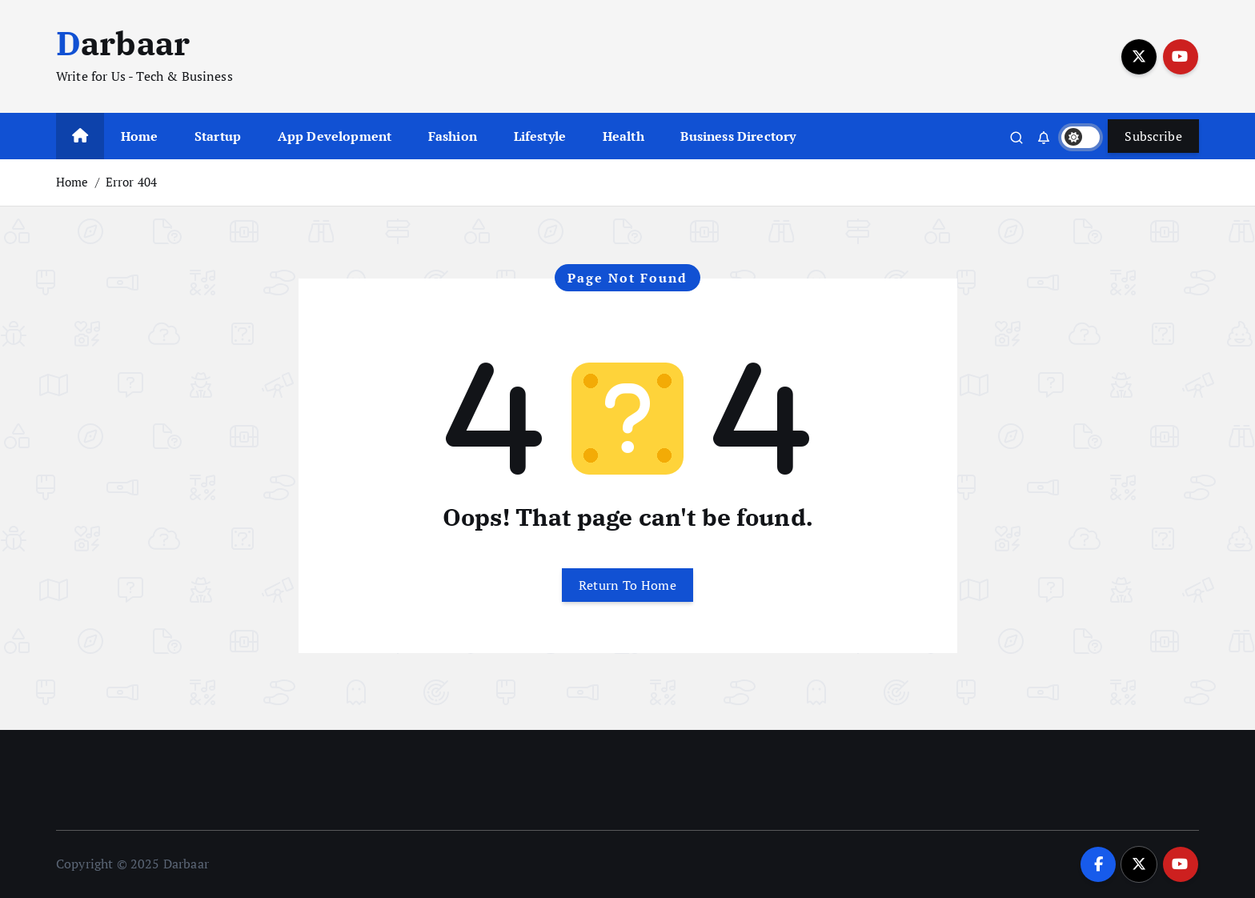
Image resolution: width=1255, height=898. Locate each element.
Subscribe (1153, 136)
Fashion (452, 136)
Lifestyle (540, 136)
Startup (217, 136)
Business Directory (738, 136)
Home (139, 136)
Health (623, 136)
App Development (334, 136)
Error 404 (131, 182)
